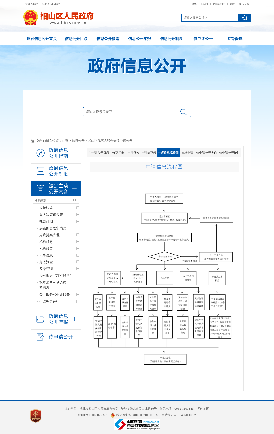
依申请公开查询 (206, 152)
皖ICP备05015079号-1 (93, 415)
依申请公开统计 (229, 152)
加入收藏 (244, 3)
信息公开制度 (171, 39)
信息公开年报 (139, 39)
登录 (232, 3)
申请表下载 (149, 152)
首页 (65, 140)
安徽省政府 (31, 3)
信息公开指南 (108, 39)
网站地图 (203, 408)
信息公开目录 (76, 39)
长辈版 (205, 3)
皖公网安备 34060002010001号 (134, 415)
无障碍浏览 (219, 3)
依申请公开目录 (99, 152)
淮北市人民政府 (51, 3)
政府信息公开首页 (41, 39)
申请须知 (133, 152)
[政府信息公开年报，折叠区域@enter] (56, 319)
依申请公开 (203, 39)
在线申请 (187, 152)
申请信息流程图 (168, 152)
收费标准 (118, 152)
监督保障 (234, 39)
